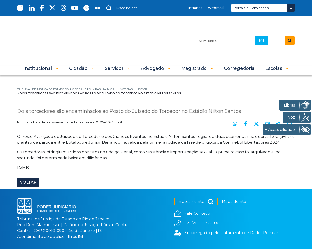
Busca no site (196, 201)
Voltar (28, 182)
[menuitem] (239, 68)
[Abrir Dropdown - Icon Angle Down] (291, 8)
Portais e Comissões (251, 8)
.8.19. (261, 40)
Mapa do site (234, 201)
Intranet (195, 8)
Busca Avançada (257, 33)
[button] (40, 68)
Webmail (216, 8)
